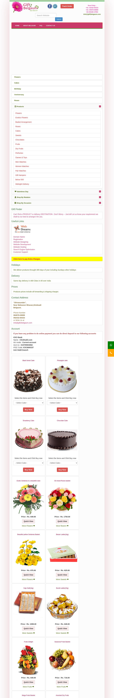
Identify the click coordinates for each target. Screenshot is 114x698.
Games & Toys (21, 157)
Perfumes (19, 153)
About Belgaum (29, 25)
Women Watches (22, 166)
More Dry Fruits (87, 612)
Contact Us (50, 25)
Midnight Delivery (22, 184)
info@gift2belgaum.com (92, 14)
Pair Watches (20, 171)
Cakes (18, 131)
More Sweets (87, 512)
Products (19, 106)
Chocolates (19, 140)
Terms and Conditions (67, 681)
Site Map (61, 686)
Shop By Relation (22, 197)
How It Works (63, 683)
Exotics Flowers (21, 118)
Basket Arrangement (23, 122)
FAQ (40, 25)
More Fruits (87, 562)
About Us (39, 681)
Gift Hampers (20, 175)
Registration (18, 239)
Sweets (18, 135)
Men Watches (20, 162)
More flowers (87, 461)
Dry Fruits (19, 149)
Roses (18, 126)
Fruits (17, 144)
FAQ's (60, 678)
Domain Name (19, 237)
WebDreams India (92, 695)
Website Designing (20, 242)
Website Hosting (19, 247)
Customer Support (20, 252)
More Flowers (57, 461)
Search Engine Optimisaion (24, 249)
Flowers (18, 113)
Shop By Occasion (23, 203)
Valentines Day (21, 192)
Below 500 (19, 180)
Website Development (22, 244)
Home (17, 25)
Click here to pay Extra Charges (26, 259)
